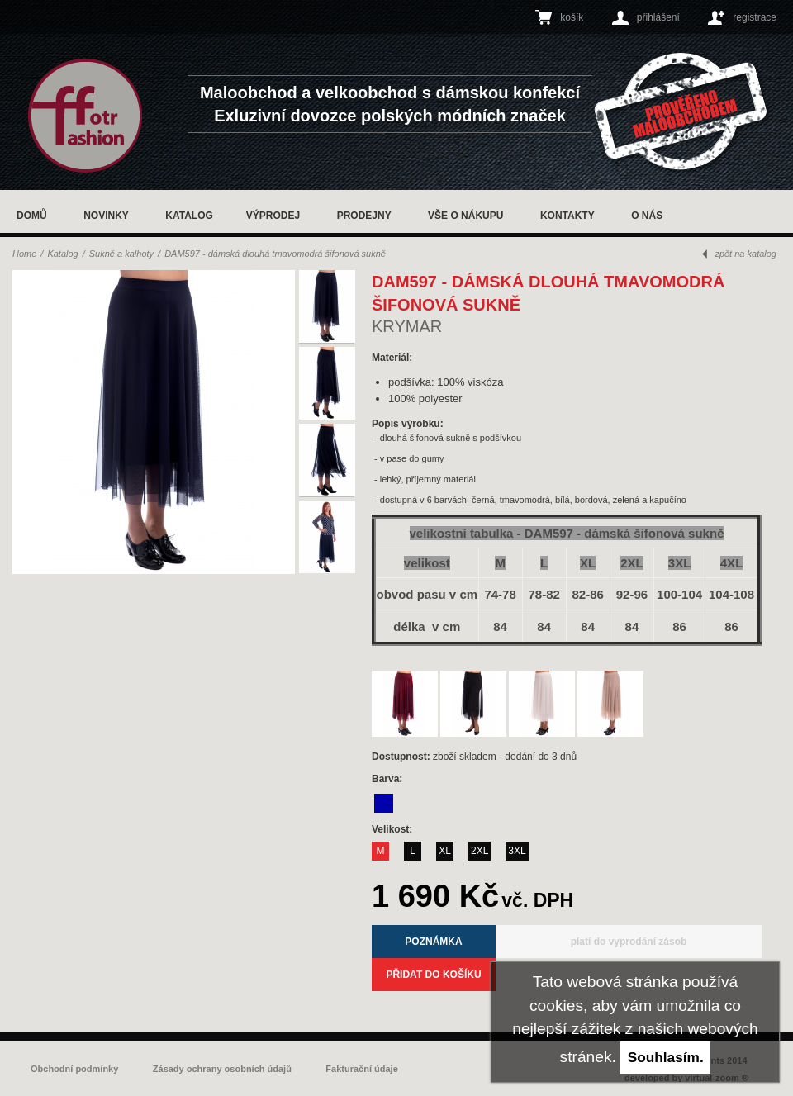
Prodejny (364, 215)
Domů (32, 215)
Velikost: (393, 829)
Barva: (389, 779)
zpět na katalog (745, 254)
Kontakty (567, 215)
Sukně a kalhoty (121, 254)
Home (24, 254)
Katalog (189, 215)
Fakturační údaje (361, 1069)
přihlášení (658, 17)
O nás (646, 215)
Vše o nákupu (465, 215)
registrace (754, 17)
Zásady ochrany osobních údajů (222, 1069)
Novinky (106, 215)
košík (571, 17)
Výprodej (273, 215)
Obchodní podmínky (74, 1069)
